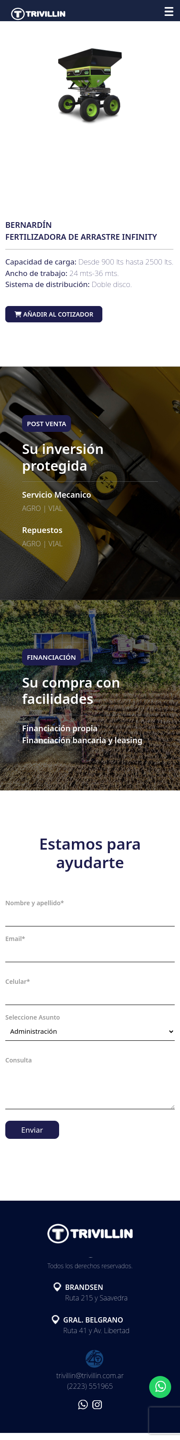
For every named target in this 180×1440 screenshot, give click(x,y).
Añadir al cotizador (54, 314)
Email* (15, 938)
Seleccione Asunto (32, 1017)
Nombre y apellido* (34, 903)
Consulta (18, 1060)
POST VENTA (46, 423)
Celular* (17, 981)
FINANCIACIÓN (51, 657)
